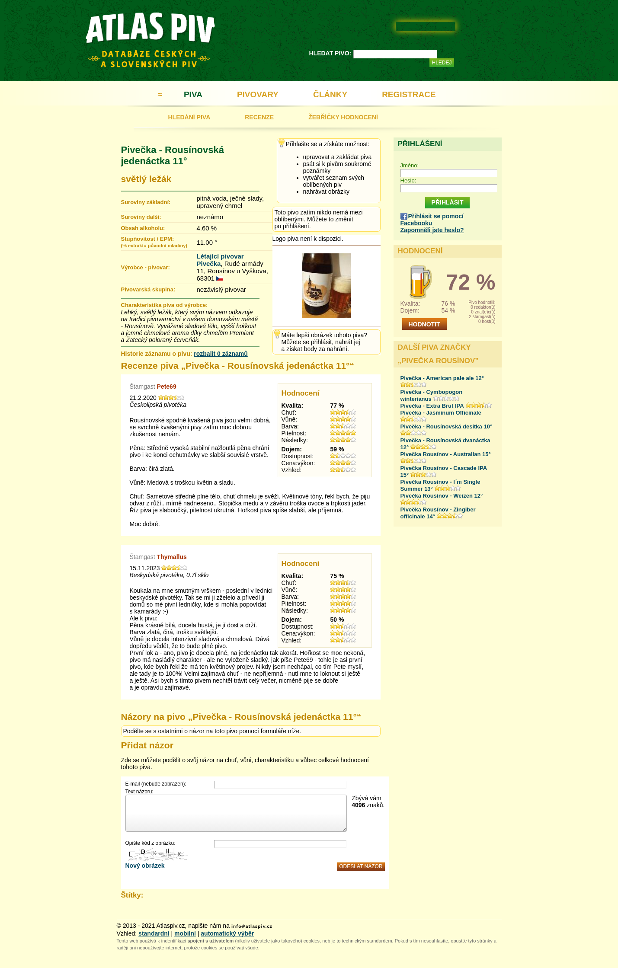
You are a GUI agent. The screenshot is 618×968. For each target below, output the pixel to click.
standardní (154, 933)
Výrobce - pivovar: (145, 267)
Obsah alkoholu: (143, 228)
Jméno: (409, 165)
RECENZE (259, 117)
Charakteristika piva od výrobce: (164, 305)
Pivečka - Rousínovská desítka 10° (446, 426)
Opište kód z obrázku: (150, 843)
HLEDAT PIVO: (330, 53)
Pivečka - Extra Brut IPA (432, 406)
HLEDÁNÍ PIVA (189, 117)
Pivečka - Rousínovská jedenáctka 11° (172, 155)
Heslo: (408, 180)
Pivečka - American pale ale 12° (442, 378)
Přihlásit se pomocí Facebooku (432, 220)
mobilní (185, 933)
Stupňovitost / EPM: (154, 242)
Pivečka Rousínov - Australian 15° (445, 454)
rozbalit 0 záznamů (220, 353)
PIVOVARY (258, 94)
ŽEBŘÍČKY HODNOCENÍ (343, 117)
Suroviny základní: (146, 202)
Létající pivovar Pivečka (220, 259)
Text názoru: (139, 792)
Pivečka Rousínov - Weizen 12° (441, 495)
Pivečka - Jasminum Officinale (440, 412)
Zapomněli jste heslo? (432, 230)
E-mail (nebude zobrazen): (155, 784)
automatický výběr (227, 933)
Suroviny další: (141, 217)
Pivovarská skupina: (148, 289)
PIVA (193, 94)
